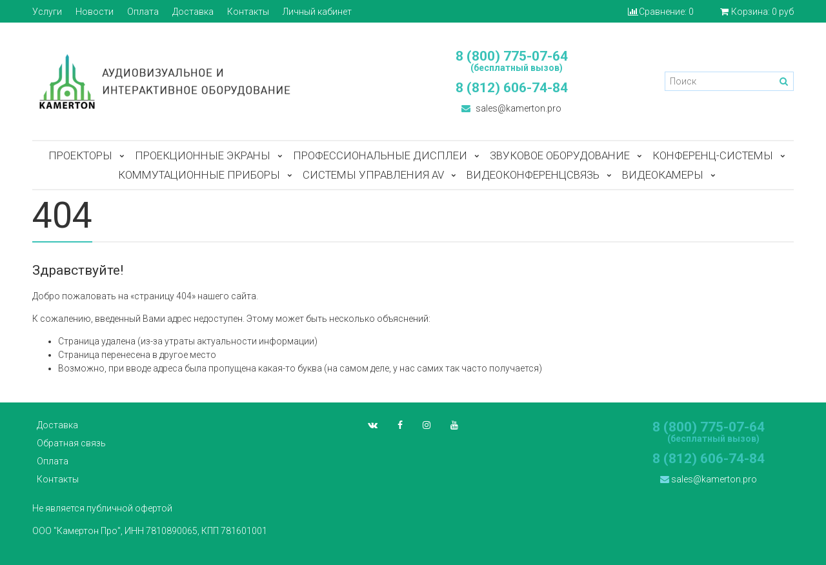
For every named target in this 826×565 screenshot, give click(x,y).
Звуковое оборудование (560, 155)
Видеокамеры (662, 174)
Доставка (193, 11)
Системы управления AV (373, 174)
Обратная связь (71, 443)
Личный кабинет (317, 11)
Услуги (47, 11)
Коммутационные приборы (199, 174)
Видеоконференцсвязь (533, 174)
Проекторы (80, 155)
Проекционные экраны (202, 155)
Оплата (143, 11)
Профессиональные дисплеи (380, 155)
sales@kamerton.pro (511, 108)
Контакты (248, 11)
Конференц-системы (712, 155)
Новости (95, 11)
